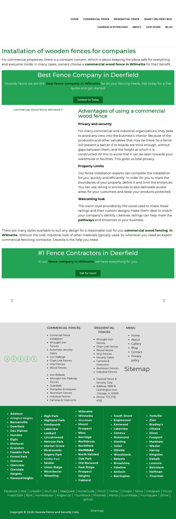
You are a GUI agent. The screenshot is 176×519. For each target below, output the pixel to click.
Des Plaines (19, 430)
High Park (51, 416)
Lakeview (51, 429)
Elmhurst (17, 443)
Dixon (153, 433)
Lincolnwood (53, 437)
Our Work (153, 27)
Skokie (49, 463)
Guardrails (55, 385)
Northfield (85, 445)
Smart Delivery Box (158, 19)
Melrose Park (53, 441)
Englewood (122, 420)
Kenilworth (52, 424)
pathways (86, 220)
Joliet (118, 446)
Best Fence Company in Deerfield (88, 75)
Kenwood (121, 424)
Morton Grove (54, 446)
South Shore (123, 416)
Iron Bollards (57, 374)
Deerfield (17, 426)
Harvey (154, 450)
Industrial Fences (60, 396)
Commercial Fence (96, 19)
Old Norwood (88, 463)
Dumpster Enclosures (63, 389)
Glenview (17, 465)
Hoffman (155, 471)
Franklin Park (19, 452)
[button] (12, 300)
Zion (152, 420)
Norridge (85, 437)
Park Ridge (86, 467)
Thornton (156, 476)
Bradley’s (156, 424)
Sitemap (137, 369)
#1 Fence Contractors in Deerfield (88, 253)
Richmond (121, 437)
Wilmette (85, 411)
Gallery (136, 343)
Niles (82, 433)
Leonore (155, 463)
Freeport (155, 437)
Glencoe (16, 461)
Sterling (120, 441)
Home (75, 19)
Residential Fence (126, 19)
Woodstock (122, 454)
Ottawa (154, 428)
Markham (156, 441)
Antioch (119, 471)
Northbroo (86, 441)
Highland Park (54, 420)
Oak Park (85, 458)
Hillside (119, 450)
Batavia (119, 459)
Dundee (16, 435)
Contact (136, 352)
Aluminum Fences (61, 392)
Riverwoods (53, 450)
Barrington (122, 476)
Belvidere (156, 467)
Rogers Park (53, 454)
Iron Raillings (57, 357)
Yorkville (155, 416)
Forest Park (18, 456)
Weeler (154, 446)
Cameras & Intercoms (112, 27)
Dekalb (154, 459)
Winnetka (85, 416)
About (136, 27)
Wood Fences (58, 367)
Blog (169, 27)
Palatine (120, 467)
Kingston (156, 454)
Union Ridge (53, 467)
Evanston (17, 448)
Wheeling (51, 475)
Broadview (122, 463)
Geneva (119, 433)
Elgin (14, 439)
